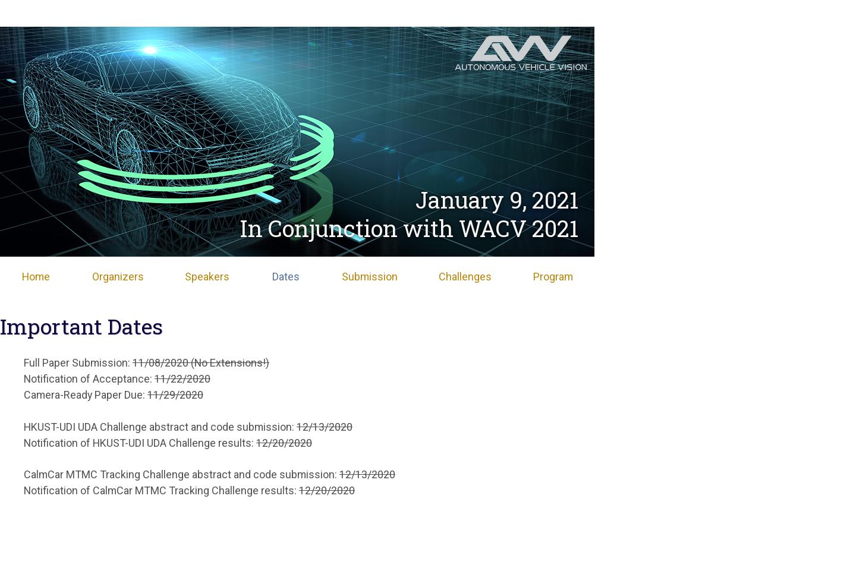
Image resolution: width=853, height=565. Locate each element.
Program (553, 276)
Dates (286, 276)
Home (36, 276)
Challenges (465, 276)
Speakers (207, 276)
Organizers (118, 276)
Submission (370, 276)
